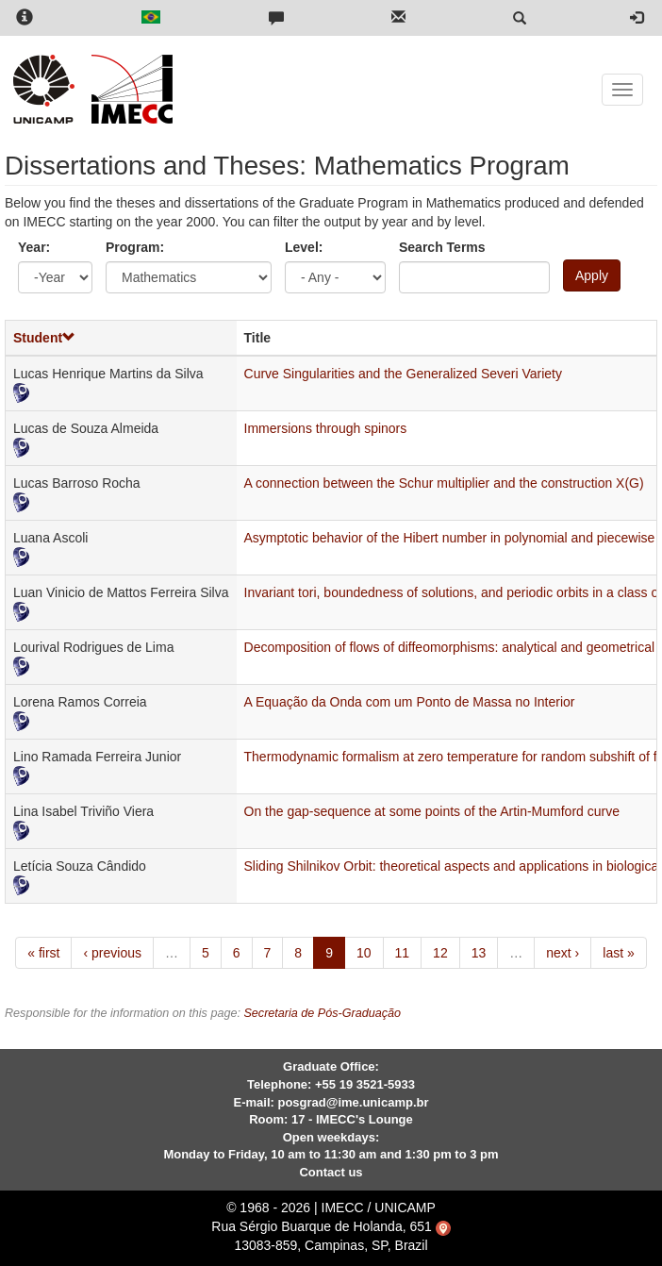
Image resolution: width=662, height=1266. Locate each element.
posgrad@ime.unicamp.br (352, 1102)
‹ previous (112, 952)
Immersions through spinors (325, 428)
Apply (591, 275)
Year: (34, 247)
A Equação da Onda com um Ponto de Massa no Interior (409, 701)
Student (44, 337)
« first (43, 952)
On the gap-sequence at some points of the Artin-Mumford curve (432, 811)
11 (402, 952)
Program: (135, 247)
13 (479, 952)
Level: (304, 247)
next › (562, 952)
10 (364, 952)
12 (440, 952)
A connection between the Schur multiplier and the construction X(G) (444, 483)
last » (618, 952)
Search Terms (442, 247)
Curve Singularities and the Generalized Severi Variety (403, 373)
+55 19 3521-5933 (365, 1084)
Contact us (330, 1172)
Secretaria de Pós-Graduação (322, 1013)
